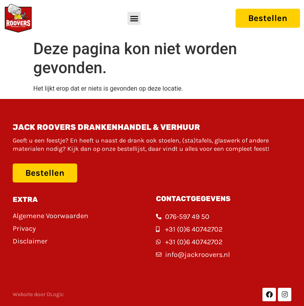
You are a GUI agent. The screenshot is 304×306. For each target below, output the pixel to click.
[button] (134, 18)
